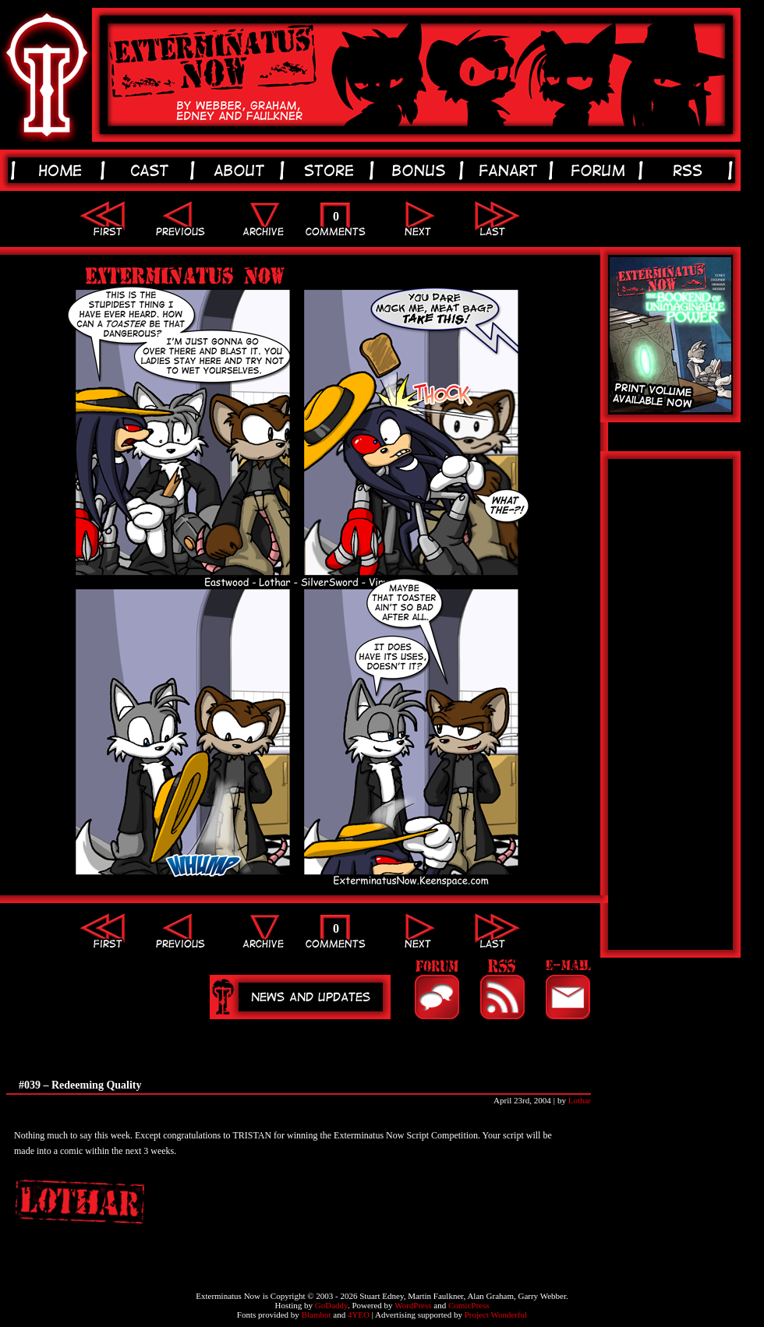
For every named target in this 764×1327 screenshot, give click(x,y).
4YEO (359, 1314)
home (63, 170)
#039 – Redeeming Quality (80, 1085)
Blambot (316, 1314)
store (332, 170)
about (242, 170)
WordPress (412, 1305)
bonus (421, 170)
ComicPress (469, 1305)
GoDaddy (331, 1305)
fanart (511, 170)
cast (152, 170)
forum (601, 170)
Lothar (579, 1100)
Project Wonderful (496, 1314)
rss (690, 170)
